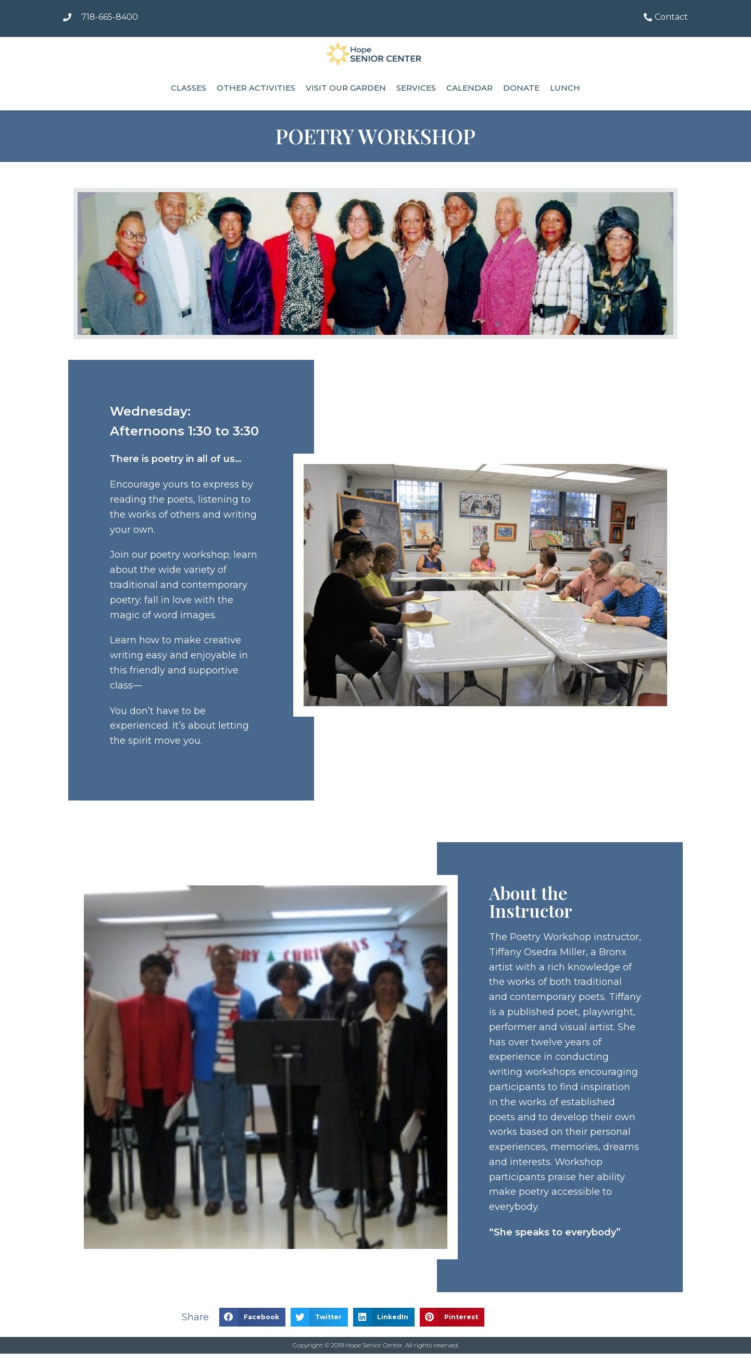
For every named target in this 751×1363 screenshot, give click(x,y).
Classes (188, 88)
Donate (521, 88)
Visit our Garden (346, 88)
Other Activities (256, 88)
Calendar (469, 88)
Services (416, 88)
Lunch (565, 88)
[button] (252, 1317)
